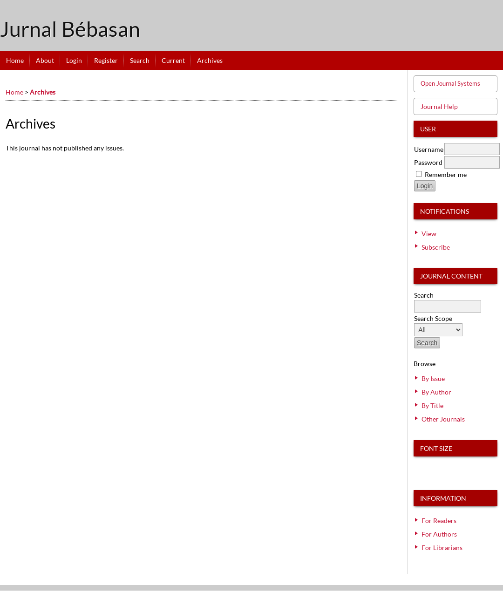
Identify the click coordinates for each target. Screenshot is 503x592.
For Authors (439, 534)
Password (428, 162)
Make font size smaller (422, 467)
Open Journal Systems (450, 83)
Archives (210, 60)
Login (74, 60)
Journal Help (439, 106)
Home (15, 60)
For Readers (438, 520)
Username (428, 149)
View (428, 234)
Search (140, 60)
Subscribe (435, 247)
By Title (432, 405)
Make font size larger (451, 467)
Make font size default (437, 467)
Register (106, 60)
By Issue (433, 378)
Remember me (446, 174)
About (45, 60)
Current (173, 60)
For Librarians (441, 547)
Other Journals (443, 419)
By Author (436, 392)
